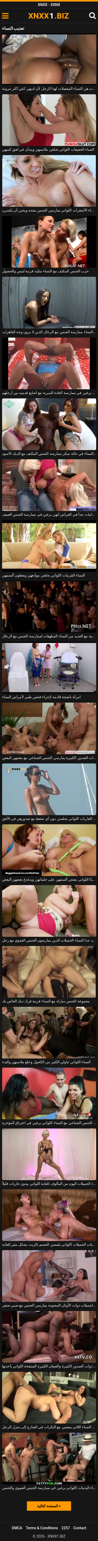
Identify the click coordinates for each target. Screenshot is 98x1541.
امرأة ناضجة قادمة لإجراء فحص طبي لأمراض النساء (41, 697)
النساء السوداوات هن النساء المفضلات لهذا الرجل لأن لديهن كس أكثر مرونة (49, 88)
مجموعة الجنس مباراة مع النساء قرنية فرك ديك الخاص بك (46, 1001)
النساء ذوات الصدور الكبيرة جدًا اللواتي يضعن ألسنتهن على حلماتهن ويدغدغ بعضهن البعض (49, 879)
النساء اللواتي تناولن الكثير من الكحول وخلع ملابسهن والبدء (46, 1062)
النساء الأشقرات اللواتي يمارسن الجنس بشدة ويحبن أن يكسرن (49, 210)
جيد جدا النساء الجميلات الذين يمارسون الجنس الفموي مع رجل (49, 940)
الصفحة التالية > (49, 1506)
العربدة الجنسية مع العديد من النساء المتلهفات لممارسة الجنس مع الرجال (49, 636)
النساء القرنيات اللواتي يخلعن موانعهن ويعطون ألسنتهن (43, 575)
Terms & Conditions (42, 1528)
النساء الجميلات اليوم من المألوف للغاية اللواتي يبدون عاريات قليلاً (49, 1183)
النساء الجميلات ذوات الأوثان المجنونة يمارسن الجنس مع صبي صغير (49, 1305)
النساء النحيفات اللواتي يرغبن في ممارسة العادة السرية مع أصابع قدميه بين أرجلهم (49, 393)
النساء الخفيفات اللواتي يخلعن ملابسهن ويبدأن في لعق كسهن (48, 149)
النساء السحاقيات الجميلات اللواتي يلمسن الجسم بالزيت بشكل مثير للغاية (49, 1244)
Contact (79, 1528)
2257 (65, 1528)
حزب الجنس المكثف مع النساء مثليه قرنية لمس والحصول (45, 271)
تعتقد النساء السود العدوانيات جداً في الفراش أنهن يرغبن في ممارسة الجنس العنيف (49, 514)
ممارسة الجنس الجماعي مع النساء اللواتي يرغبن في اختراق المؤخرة (49, 1123)
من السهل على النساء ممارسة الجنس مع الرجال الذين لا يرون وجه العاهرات (49, 332)
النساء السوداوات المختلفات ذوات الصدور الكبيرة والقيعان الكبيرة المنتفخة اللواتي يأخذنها (49, 1366)
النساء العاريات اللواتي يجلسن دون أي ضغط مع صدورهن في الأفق (49, 818)
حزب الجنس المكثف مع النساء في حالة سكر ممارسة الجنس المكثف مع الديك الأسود (49, 453)
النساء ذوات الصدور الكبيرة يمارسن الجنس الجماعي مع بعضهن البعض (49, 758)
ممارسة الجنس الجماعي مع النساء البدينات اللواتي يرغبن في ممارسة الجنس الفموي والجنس (49, 1488)
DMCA (17, 1528)
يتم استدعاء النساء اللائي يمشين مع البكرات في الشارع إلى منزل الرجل (49, 1427)
